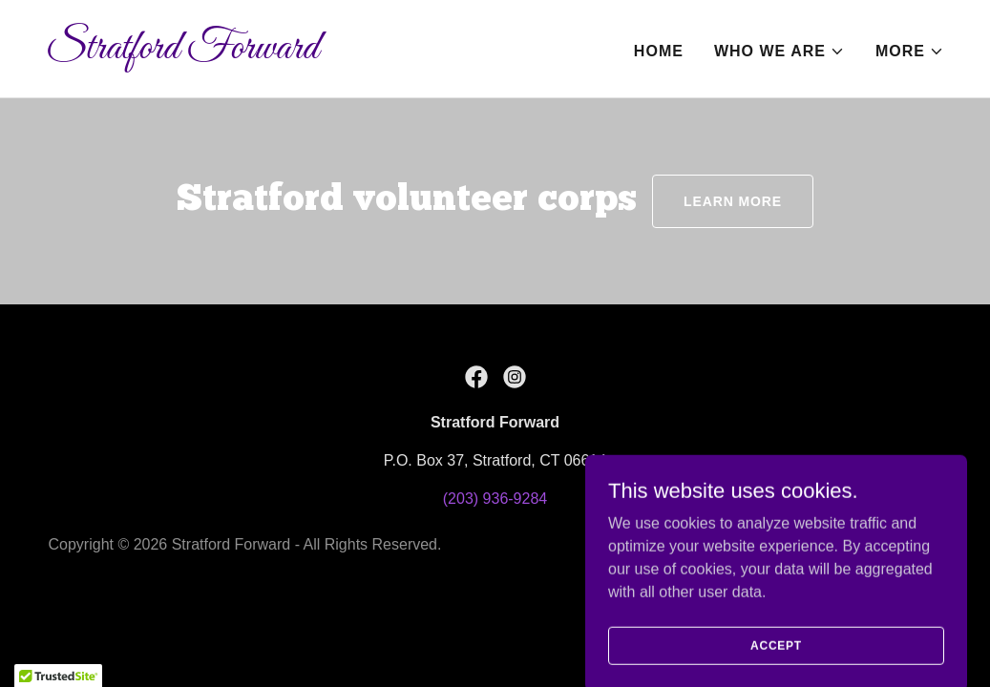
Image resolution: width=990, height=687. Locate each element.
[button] (779, 51)
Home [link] (659, 51)
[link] (263, 53)
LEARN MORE (733, 201)
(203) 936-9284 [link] (495, 498)
